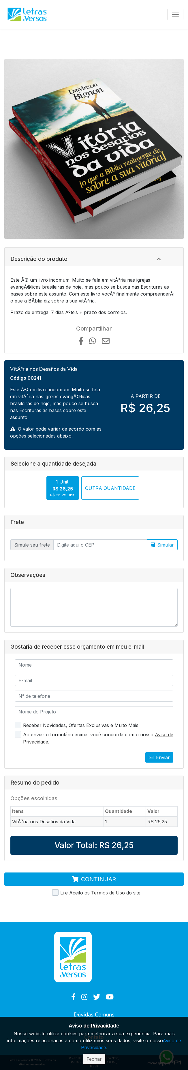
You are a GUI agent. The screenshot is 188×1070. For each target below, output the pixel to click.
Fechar (94, 1059)
